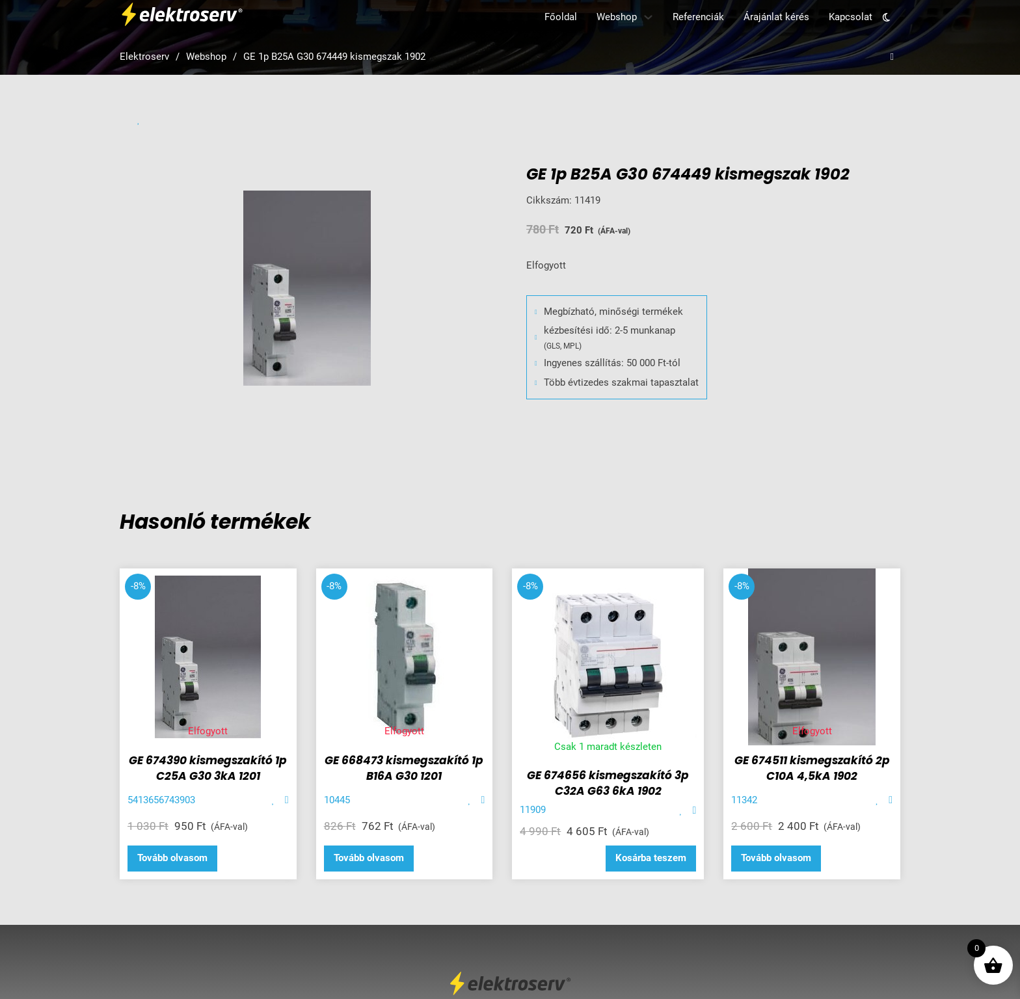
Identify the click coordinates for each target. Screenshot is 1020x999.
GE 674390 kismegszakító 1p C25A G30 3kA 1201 (208, 768)
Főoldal (560, 17)
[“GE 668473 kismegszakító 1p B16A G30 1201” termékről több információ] (369, 859)
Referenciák (698, 17)
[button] (651, 859)
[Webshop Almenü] (648, 17)
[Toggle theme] (886, 17)
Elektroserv (144, 56)
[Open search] (892, 57)
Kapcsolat (850, 17)
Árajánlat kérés (776, 17)
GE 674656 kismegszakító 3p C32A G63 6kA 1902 (608, 783)
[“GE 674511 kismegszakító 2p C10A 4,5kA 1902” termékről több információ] (776, 859)
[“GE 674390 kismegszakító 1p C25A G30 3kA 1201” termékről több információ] (172, 859)
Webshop (617, 17)
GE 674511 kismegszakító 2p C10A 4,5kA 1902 (812, 768)
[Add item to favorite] (273, 800)
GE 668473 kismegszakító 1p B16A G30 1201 (404, 768)
